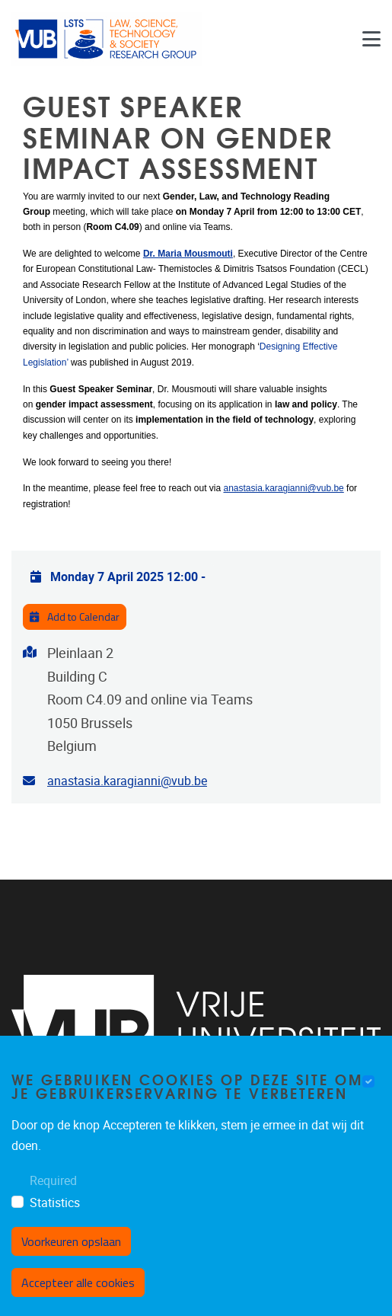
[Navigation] (371, 38)
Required (53, 1199)
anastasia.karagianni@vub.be (283, 488)
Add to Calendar (75, 617)
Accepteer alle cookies (78, 1301)
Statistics (55, 1222)
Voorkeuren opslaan (71, 1260)
